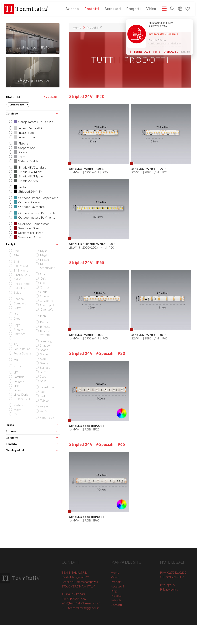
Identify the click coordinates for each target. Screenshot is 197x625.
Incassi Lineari (23, 137)
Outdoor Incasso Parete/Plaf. (33, 213)
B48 (14, 261)
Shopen (43, 354)
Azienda (72, 9)
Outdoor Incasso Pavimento (32, 217)
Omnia (42, 287)
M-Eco (42, 259)
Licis (14, 385)
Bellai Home (20, 283)
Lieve (15, 390)
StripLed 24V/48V (26, 191)
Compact (18, 303)
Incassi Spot (22, 132)
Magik (42, 255)
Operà (42, 296)
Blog (114, 591)
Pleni (41, 316)
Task (41, 396)
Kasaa (16, 366)
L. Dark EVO (20, 399)
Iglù (14, 359)
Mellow (16, 405)
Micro (15, 414)
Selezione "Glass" (25, 228)
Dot (14, 314)
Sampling (44, 341)
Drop (15, 318)
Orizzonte (44, 300)
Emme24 (18, 333)
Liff (14, 372)
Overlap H (45, 305)
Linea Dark (19, 394)
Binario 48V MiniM (26, 172)
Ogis (41, 278)
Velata (42, 407)
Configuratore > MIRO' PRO (32, 122)
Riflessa (43, 326)
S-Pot (42, 372)
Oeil (40, 274)
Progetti (133, 9)
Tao (40, 391)
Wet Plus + (45, 417)
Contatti (116, 605)
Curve (16, 307)
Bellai (15, 279)
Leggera (17, 381)
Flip (14, 344)
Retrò (42, 322)
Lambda (17, 377)
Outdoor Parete (25, 202)
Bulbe (15, 292)
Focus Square (20, 353)
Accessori (112, 9)
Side (41, 358)
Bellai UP (17, 288)
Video (151, 9)
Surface (43, 367)
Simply (42, 363)
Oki (40, 283)
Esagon (16, 329)
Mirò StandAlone (45, 265)
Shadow (43, 345)
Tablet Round (46, 387)
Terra (17, 156)
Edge (15, 325)
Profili (18, 187)
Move (15, 409)
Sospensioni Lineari (26, 232)
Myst (41, 250)
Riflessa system (43, 332)
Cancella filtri (51, 97)
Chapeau (17, 299)
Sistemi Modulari (25, 161)
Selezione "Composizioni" (30, 224)
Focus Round (20, 349)
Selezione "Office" (26, 237)
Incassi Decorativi (26, 128)
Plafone (19, 143)
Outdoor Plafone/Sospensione (34, 198)
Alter (15, 255)
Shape (42, 350)
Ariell (15, 250)
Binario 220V (20, 275)
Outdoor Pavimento (27, 206)
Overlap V (44, 309)
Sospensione (22, 148)
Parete (19, 152)
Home (77, 27)
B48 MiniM (19, 266)
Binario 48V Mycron (27, 176)
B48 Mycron (20, 270)
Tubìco (42, 400)
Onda (41, 291)
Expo (15, 338)
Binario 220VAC (24, 180)
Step (41, 376)
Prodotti (91, 9)
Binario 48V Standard (28, 167)
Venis (41, 411)
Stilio (41, 381)
